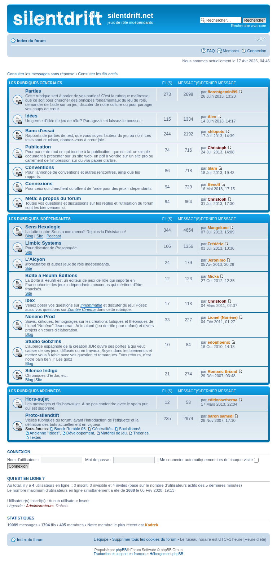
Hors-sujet (37, 399)
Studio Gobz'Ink (43, 341)
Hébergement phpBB (166, 554)
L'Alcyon (35, 259)
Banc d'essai (39, 130)
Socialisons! (129, 429)
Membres (231, 51)
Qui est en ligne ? (26, 478)
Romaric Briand (222, 371)
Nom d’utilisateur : (23, 460)
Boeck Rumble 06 (69, 429)
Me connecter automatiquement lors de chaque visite (209, 460)
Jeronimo (217, 260)
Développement (80, 433)
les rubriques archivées (35, 391)
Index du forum (31, 41)
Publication (38, 147)
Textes (35, 437)
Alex (212, 117)
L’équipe (101, 539)
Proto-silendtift (42, 415)
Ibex (30, 300)
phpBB (121, 550)
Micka (213, 276)
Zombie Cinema (81, 309)
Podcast (54, 236)
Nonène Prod (40, 316)
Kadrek (151, 525)
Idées (31, 116)
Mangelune (218, 228)
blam (212, 168)
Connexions (38, 183)
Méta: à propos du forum (53, 198)
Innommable (91, 305)
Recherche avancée (248, 25)
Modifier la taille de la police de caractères (261, 39)
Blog (29, 236)
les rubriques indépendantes (40, 219)
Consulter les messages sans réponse (40, 74)
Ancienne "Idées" (45, 433)
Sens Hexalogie (42, 226)
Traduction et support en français (120, 554)
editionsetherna (222, 400)
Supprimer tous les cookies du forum (144, 539)
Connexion (256, 51)
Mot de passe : (98, 460)
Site (39, 236)
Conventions (39, 167)
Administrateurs (39, 506)
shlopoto (216, 131)
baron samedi (221, 416)
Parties (33, 91)
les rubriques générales (35, 83)
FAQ (211, 51)
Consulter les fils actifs (97, 74)
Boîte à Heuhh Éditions (51, 275)
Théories (141, 433)
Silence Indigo (41, 370)
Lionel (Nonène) (223, 317)
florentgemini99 (222, 92)
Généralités (102, 429)
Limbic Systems (43, 243)
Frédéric (215, 244)
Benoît (214, 184)
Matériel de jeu (114, 433)
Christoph (217, 148)
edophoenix (219, 342)
